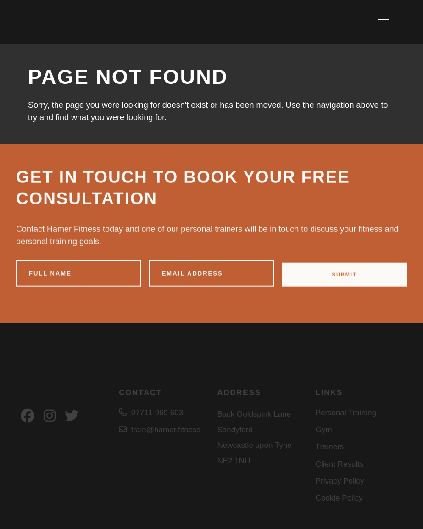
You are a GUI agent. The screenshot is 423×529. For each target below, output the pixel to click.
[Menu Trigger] (383, 19)
